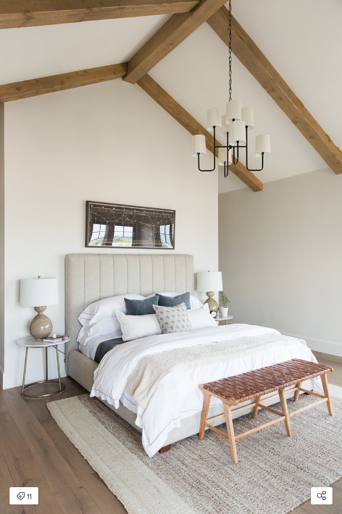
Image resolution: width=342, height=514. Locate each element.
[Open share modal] (321, 495)
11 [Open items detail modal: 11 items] (24, 497)
